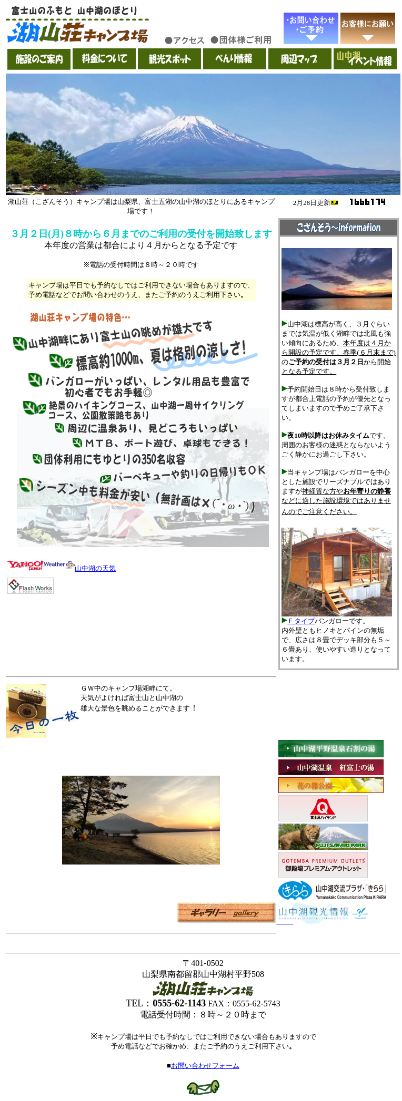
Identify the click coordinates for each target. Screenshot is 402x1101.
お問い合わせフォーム (205, 1065)
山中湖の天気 (95, 568)
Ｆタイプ (301, 621)
